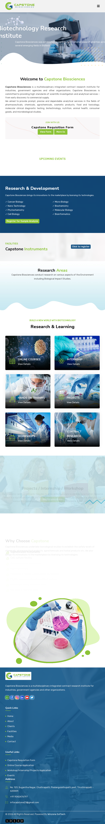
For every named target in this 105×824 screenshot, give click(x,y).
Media (10, 736)
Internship (74, 359)
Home (10, 716)
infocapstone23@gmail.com (24, 802)
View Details (24, 364)
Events (10, 775)
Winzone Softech (56, 814)
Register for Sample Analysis (22, 221)
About (10, 721)
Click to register (81, 246)
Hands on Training (31, 398)
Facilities (12, 731)
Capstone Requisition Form (21, 760)
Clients (11, 726)
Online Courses (29, 359)
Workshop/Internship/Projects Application (29, 770)
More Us (60, 132)
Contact (11, 741)
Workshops (26, 436)
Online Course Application (20, 765)
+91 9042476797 (19, 796)
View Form (45, 132)
